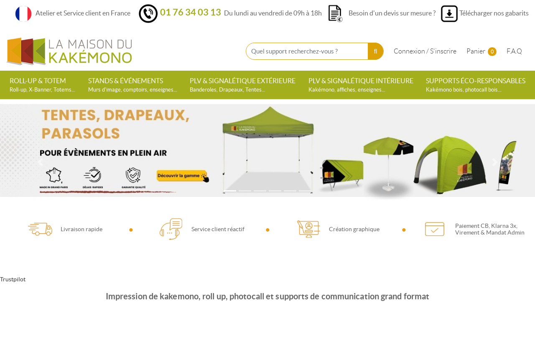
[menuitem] (42, 85)
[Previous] (40, 162)
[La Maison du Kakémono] (69, 51)
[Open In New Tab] (267, 153)
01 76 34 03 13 (190, 12)
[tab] (230, 191)
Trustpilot (12, 279)
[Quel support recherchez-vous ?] (315, 51)
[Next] (495, 162)
